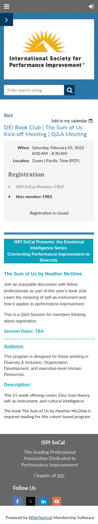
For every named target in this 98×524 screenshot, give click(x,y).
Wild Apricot (40, 517)
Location (21, 160)
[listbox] (72, 121)
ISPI (60, 475)
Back (8, 114)
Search (69, 90)
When (23, 147)
